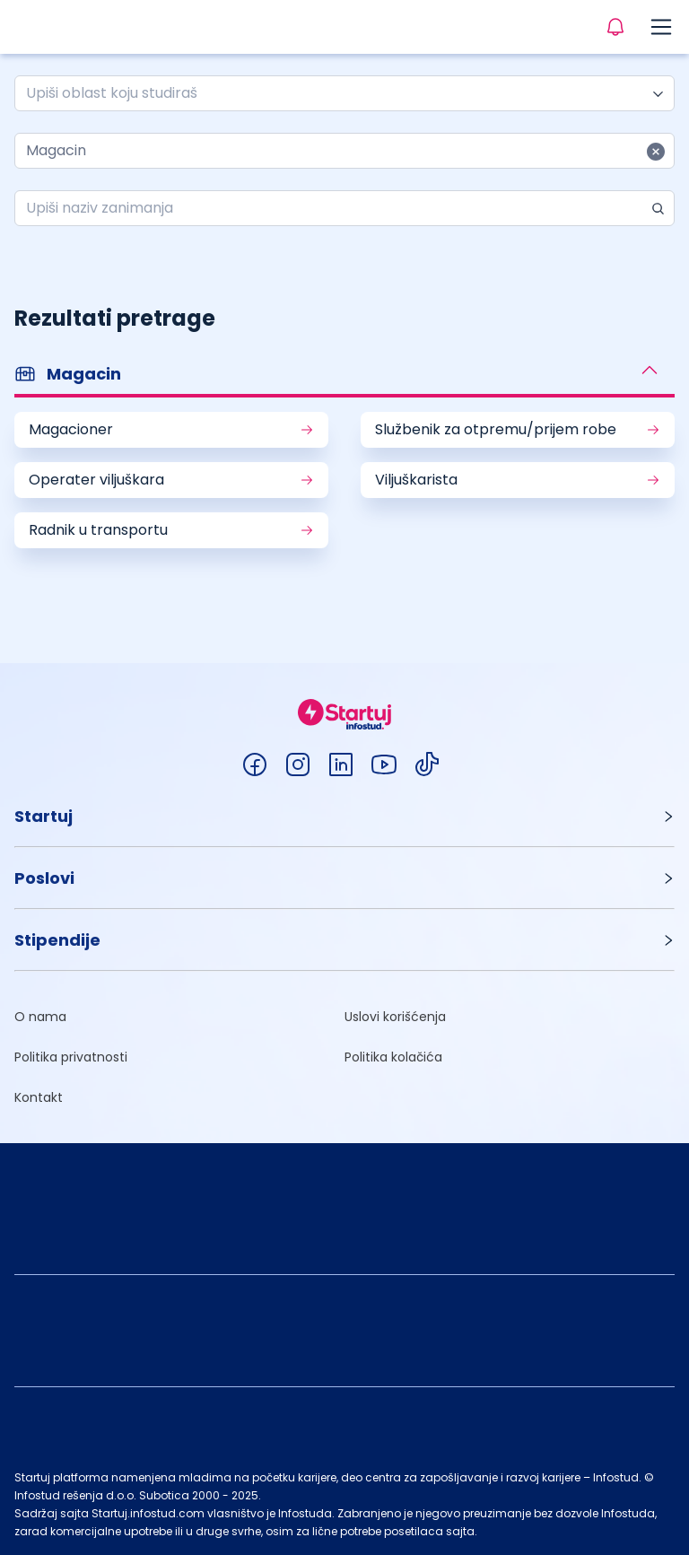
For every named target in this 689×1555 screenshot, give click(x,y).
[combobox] (337, 93)
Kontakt (38, 1097)
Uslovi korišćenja (395, 1017)
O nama (40, 1017)
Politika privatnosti (70, 1057)
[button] (344, 375)
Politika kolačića (393, 1057)
